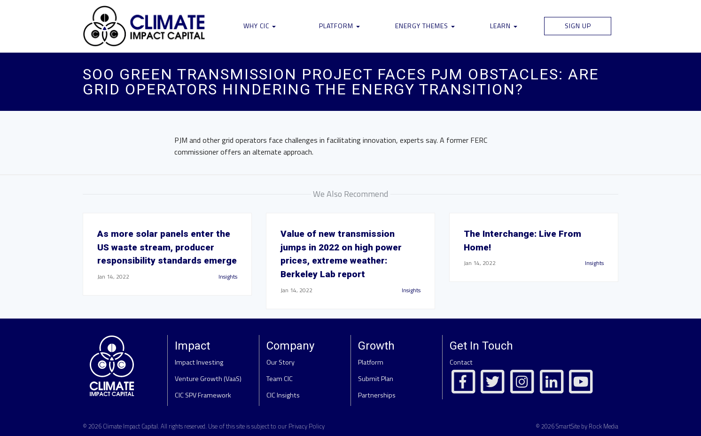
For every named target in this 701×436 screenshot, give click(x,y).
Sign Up (578, 26)
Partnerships (377, 395)
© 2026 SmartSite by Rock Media (577, 426)
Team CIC (279, 379)
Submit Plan (375, 379)
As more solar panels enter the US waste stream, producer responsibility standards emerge (167, 247)
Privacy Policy (306, 426)
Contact (461, 362)
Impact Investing (199, 362)
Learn (503, 26)
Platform (339, 26)
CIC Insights (283, 395)
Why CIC (259, 26)
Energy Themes (425, 26)
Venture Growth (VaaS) (208, 379)
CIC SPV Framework (203, 395)
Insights (227, 276)
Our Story (280, 362)
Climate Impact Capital (130, 426)
